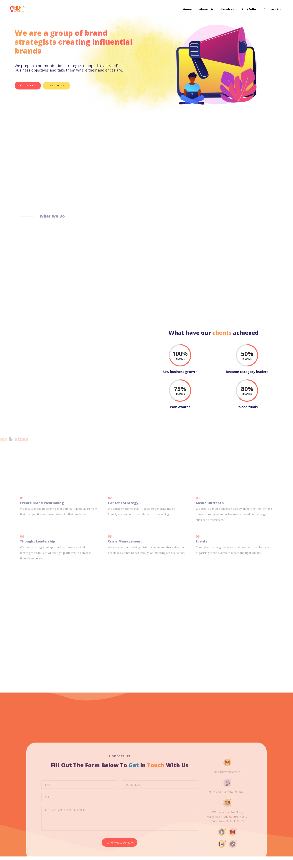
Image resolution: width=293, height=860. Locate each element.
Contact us (27, 85)
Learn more (59, 85)
